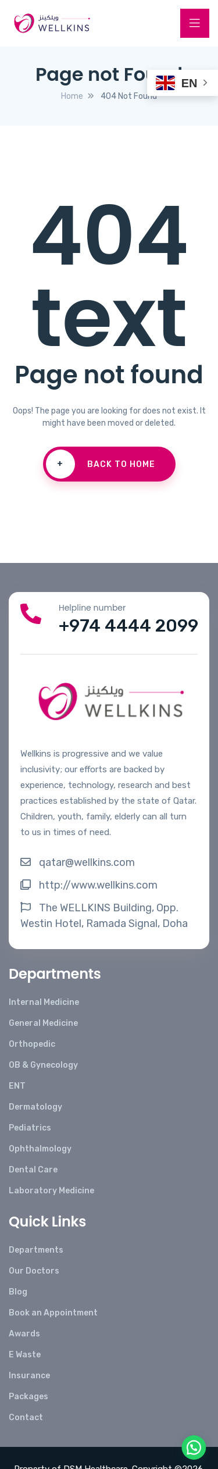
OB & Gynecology (43, 1065)
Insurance (29, 1376)
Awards (24, 1334)
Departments (36, 1250)
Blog (18, 1292)
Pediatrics (30, 1128)
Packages (28, 1397)
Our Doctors (34, 1271)
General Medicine (43, 1023)
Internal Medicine (44, 1002)
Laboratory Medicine (51, 1191)
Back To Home (100, 464)
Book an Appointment (53, 1313)
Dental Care (33, 1170)
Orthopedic (32, 1044)
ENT (17, 1086)
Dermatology (35, 1107)
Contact (26, 1417)
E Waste (25, 1355)
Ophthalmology (40, 1149)
